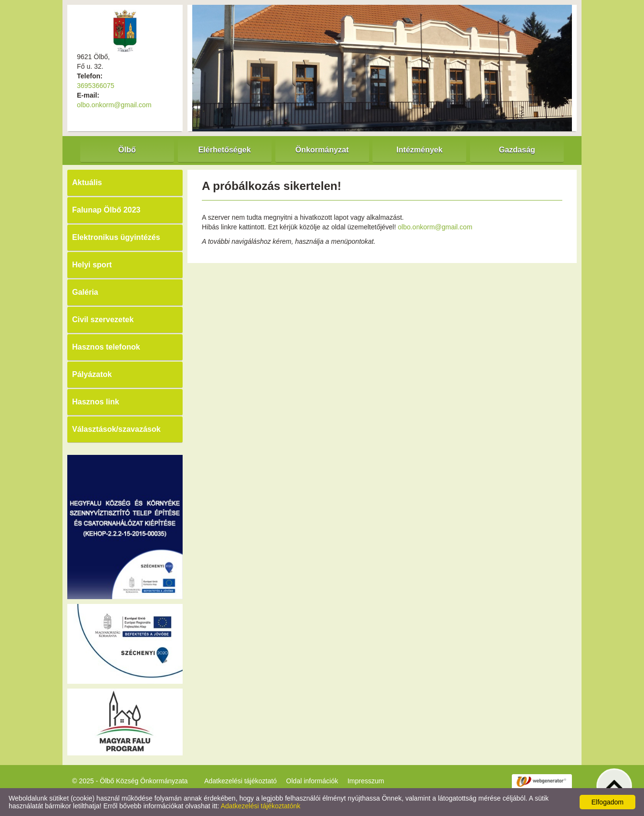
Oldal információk (312, 781)
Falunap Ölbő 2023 (106, 210)
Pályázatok (92, 374)
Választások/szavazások (116, 429)
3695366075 (95, 85)
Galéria (85, 292)
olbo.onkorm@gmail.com (114, 105)
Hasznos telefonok (106, 347)
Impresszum (365, 781)
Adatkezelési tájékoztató (240, 781)
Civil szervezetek (103, 319)
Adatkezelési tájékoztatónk (260, 806)
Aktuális (87, 182)
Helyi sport (92, 265)
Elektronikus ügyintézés (116, 237)
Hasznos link (95, 402)
